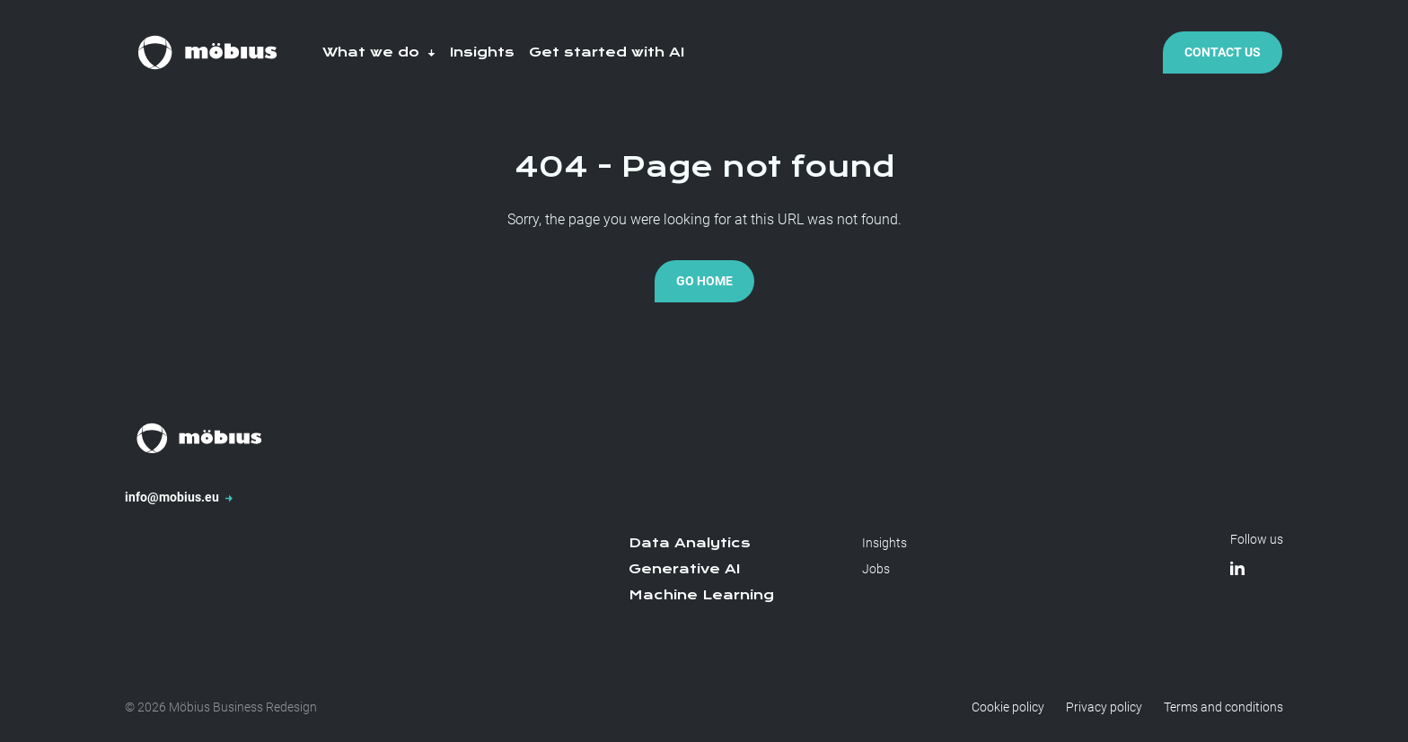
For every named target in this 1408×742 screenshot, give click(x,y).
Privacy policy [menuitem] (1104, 707)
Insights (482, 52)
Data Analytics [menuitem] (690, 543)
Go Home (704, 281)
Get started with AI (606, 52)
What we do (379, 52)
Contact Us (1222, 52)
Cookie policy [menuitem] (1008, 707)
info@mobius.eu (179, 497)
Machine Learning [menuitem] (701, 595)
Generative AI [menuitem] (684, 569)
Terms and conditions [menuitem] (1223, 707)
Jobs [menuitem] (876, 569)
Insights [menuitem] (884, 543)
